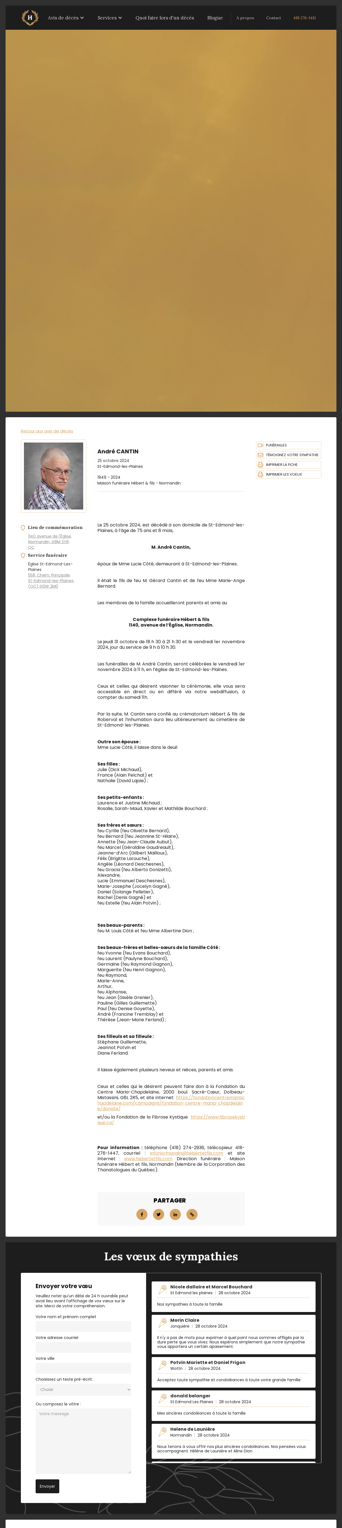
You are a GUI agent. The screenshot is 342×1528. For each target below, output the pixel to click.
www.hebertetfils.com (148, 1159)
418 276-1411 (304, 17)
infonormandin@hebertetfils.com (186, 1153)
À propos (245, 17)
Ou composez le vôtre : (58, 1404)
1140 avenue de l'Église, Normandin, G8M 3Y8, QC (50, 541)
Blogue (215, 18)
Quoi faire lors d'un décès (165, 18)
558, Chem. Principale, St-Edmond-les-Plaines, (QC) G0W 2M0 (51, 580)
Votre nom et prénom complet (66, 1317)
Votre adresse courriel (57, 1337)
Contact (273, 17)
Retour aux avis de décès (47, 431)
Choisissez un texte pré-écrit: (64, 1379)
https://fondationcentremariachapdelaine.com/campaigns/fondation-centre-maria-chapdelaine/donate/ (171, 1103)
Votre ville (45, 1358)
